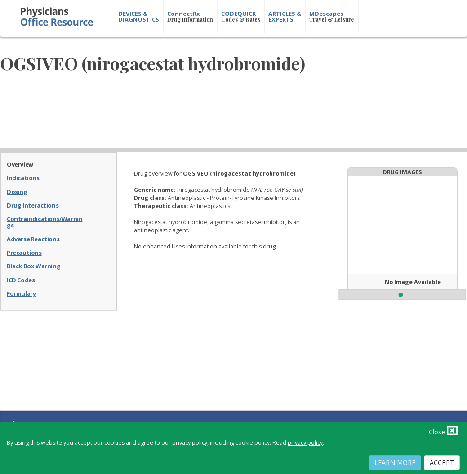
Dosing (17, 191)
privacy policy (305, 443)
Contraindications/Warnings (44, 222)
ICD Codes (21, 279)
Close (443, 430)
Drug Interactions (32, 204)
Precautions (24, 252)
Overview (20, 163)
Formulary (21, 293)
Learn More (394, 462)
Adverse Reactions (33, 238)
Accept (442, 462)
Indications (23, 177)
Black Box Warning (33, 265)
